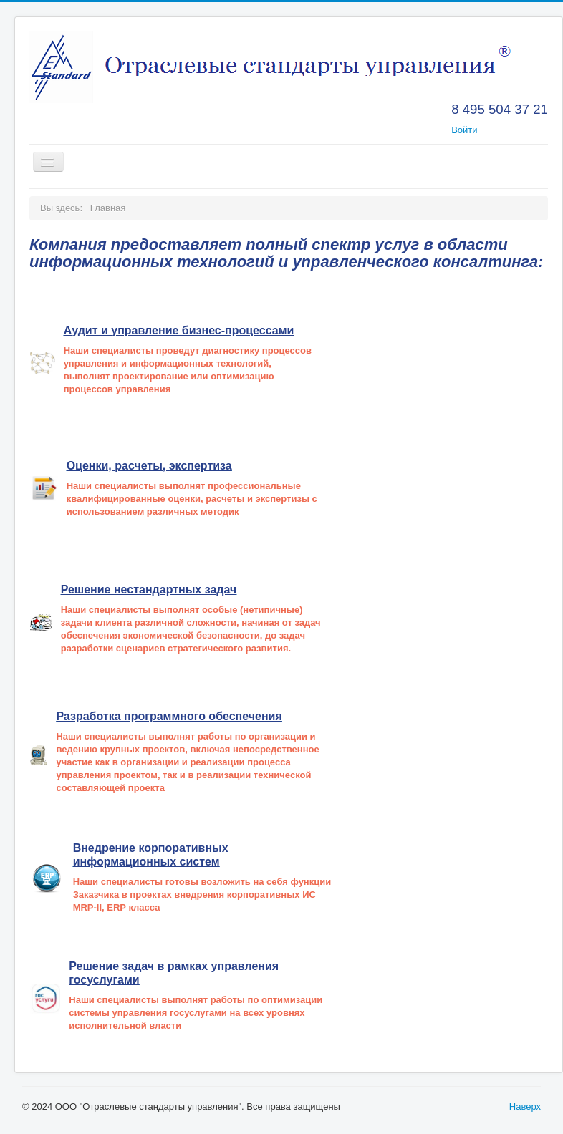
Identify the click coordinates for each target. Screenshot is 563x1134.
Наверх (525, 1106)
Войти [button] (464, 130)
